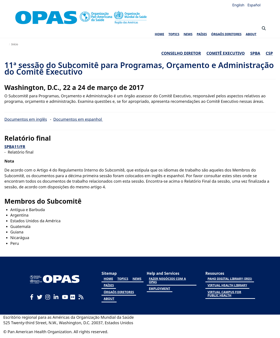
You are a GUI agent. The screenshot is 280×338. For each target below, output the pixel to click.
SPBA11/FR (14, 146)
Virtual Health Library (227, 285)
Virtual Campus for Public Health (224, 293)
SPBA (255, 53)
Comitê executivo (225, 53)
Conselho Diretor (181, 53)
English (238, 5)
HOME (159, 34)
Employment (159, 288)
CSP (269, 53)
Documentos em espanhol (78, 119)
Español (254, 5)
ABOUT (251, 34)
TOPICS (173, 34)
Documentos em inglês (25, 119)
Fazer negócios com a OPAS (167, 280)
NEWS (188, 34)
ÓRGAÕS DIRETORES (226, 34)
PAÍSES (202, 34)
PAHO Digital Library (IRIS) (230, 279)
